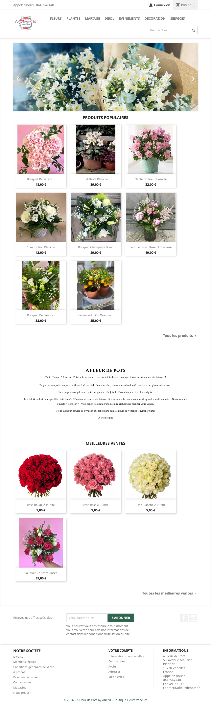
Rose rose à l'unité (95, 505)
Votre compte (120, 650)
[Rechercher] (173, 30)
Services (177, 18)
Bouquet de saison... (41, 179)
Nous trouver (22, 692)
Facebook (184, 618)
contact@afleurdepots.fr (181, 688)
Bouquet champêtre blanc (95, 247)
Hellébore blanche (95, 179)
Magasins (19, 687)
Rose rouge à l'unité (41, 505)
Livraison (19, 656)
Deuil (109, 18)
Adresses (114, 671)
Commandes (116, 661)
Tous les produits (180, 335)
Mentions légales (24, 662)
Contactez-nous (23, 682)
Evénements (129, 18)
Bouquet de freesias (41, 315)
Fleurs (56, 18)
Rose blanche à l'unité (151, 505)
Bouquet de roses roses (40, 573)
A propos (19, 672)
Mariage (92, 18)
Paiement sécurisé (25, 677)
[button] (27, 77)
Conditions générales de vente (33, 667)
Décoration (155, 18)
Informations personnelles (126, 656)
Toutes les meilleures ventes (170, 593)
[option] (105, 77)
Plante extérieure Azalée (150, 179)
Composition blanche (41, 247)
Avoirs (112, 666)
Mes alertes (116, 677)
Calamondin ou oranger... (95, 315)
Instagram (193, 618)
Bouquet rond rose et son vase (150, 247)
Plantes (73, 18)
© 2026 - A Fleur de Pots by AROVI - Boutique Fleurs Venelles (105, 700)
